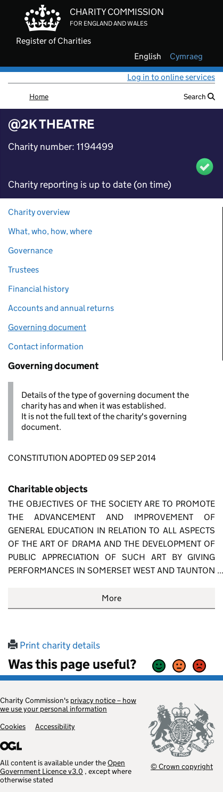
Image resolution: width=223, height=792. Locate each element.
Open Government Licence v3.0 (62, 767)
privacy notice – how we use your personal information (68, 704)
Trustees (23, 270)
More (111, 598)
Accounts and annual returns (61, 308)
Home (38, 96)
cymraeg (186, 56)
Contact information (46, 346)
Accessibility (55, 726)
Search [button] (199, 96)
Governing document (47, 327)
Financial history (38, 289)
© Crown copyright (182, 766)
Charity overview (39, 212)
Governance (30, 250)
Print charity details (54, 645)
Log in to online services (171, 77)
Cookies (13, 726)
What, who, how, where (50, 231)
